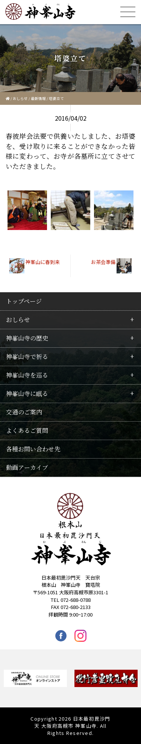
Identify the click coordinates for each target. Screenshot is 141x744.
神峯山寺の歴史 (27, 338)
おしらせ (20, 98)
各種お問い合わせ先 (33, 449)
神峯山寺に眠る (27, 393)
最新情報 (38, 98)
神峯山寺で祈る (27, 356)
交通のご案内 (24, 412)
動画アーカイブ (27, 467)
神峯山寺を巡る (27, 375)
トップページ (24, 301)
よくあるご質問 (27, 430)
